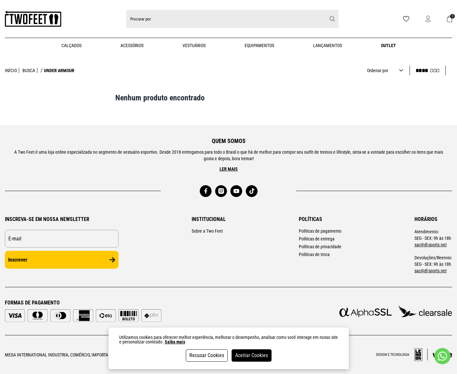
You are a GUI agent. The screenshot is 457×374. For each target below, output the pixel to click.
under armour (59, 70)
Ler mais (229, 169)
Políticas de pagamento (320, 231)
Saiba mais (175, 341)
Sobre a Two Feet (207, 231)
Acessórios (132, 45)
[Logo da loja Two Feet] (33, 19)
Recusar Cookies (206, 355)
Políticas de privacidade (320, 246)
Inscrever (61, 260)
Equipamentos (259, 45)
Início (11, 70)
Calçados (71, 45)
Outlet (388, 45)
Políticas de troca (314, 254)
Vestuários (194, 45)
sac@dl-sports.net (430, 244)
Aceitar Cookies (251, 355)
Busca (28, 70)
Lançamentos (327, 45)
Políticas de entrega (317, 238)
